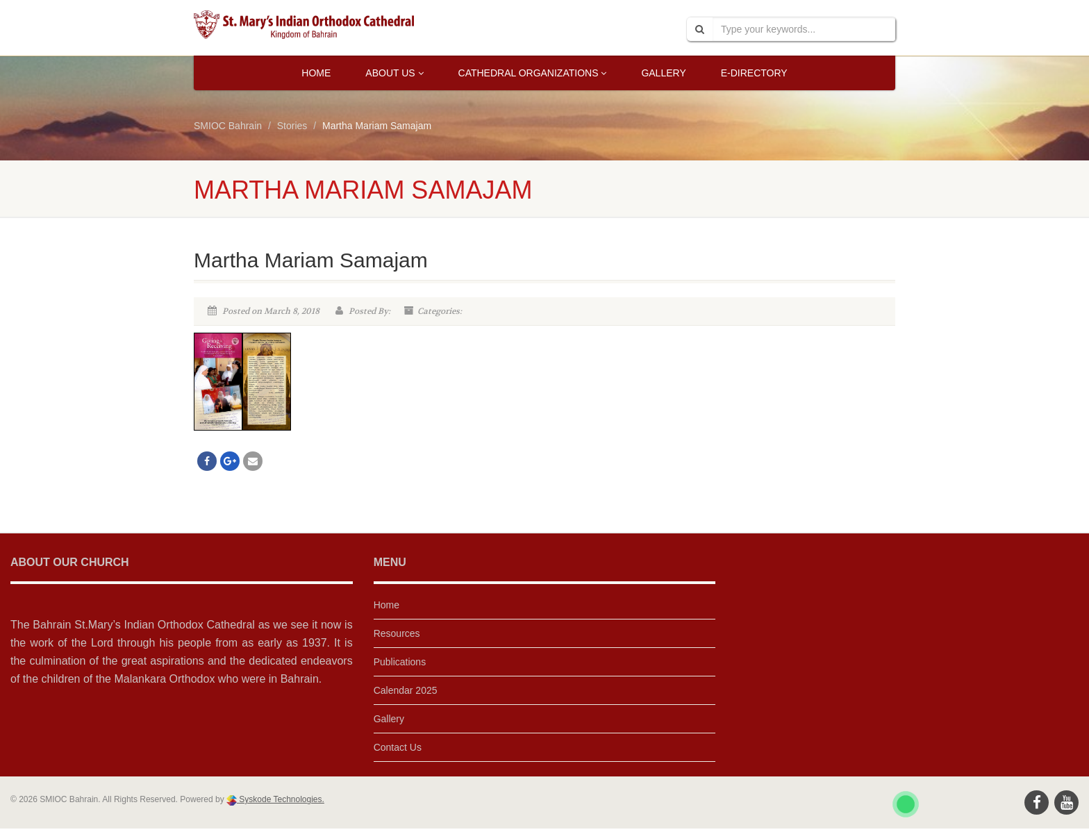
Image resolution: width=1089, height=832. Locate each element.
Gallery (663, 72)
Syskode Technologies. (280, 799)
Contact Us (398, 747)
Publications (400, 661)
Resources (397, 633)
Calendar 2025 (406, 690)
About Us (394, 72)
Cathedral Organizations (532, 72)
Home (316, 72)
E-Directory (754, 72)
